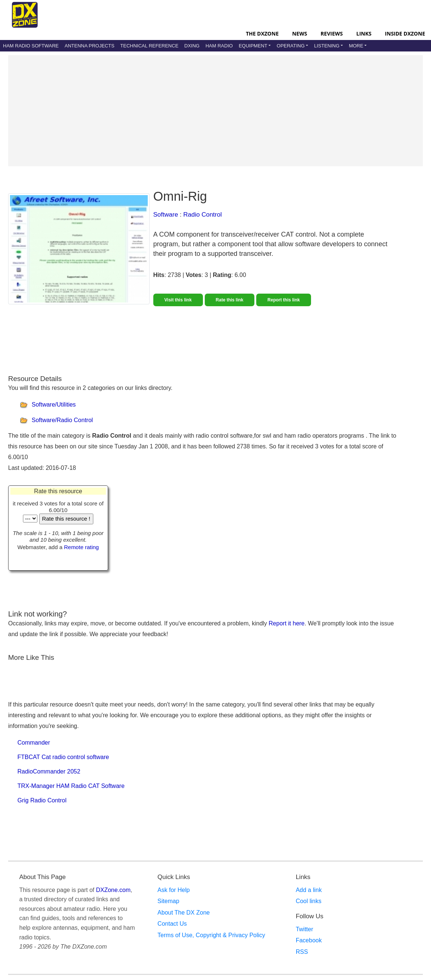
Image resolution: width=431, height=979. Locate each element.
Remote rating (81, 547)
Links (363, 33)
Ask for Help (173, 890)
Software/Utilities (53, 404)
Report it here (287, 623)
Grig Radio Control (42, 800)
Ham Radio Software (31, 46)
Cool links (308, 901)
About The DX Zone (183, 912)
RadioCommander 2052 (48, 771)
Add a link (309, 890)
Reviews (332, 33)
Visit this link (178, 300)
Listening (327, 46)
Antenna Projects (89, 46)
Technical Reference (149, 46)
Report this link (283, 300)
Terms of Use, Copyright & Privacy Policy (211, 935)
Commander (33, 742)
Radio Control (202, 214)
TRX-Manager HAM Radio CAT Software (70, 786)
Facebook (309, 940)
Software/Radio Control (62, 420)
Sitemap (168, 901)
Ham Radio (219, 46)
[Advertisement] (215, 111)
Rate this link (230, 300)
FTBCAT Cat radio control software (63, 757)
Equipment (253, 46)
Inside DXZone (405, 33)
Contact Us (172, 923)
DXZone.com (113, 890)
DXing (192, 46)
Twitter (304, 929)
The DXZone (262, 33)
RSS (302, 952)
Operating (291, 46)
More (356, 46)
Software (165, 214)
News (299, 33)
